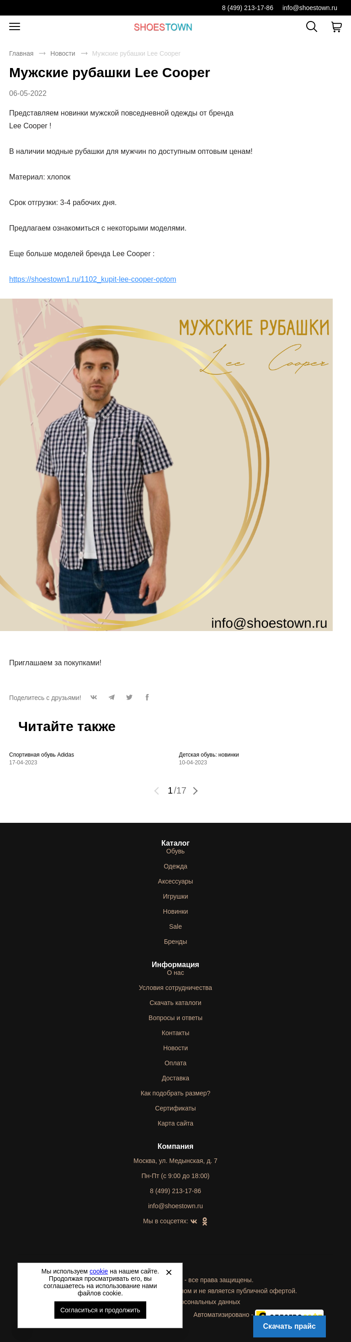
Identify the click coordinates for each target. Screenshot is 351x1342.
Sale (175, 926)
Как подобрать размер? (176, 1093)
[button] (94, 699)
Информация (175, 964)
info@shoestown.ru (309, 7)
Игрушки (175, 896)
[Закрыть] (168, 1272)
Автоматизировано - (258, 1314)
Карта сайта (175, 1123)
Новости (62, 53)
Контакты (175, 1033)
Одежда (175, 866)
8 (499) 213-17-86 (247, 7)
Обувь (175, 851)
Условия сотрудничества (175, 987)
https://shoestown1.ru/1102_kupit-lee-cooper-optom (92, 279)
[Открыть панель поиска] (311, 26)
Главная (21, 53)
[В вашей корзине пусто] (336, 26)
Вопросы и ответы (175, 1017)
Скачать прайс (289, 1326)
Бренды (175, 941)
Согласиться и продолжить (100, 1310)
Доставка (175, 1078)
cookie (99, 1271)
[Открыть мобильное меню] (14, 26)
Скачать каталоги (175, 1002)
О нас (175, 972)
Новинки (175, 911)
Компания (176, 1146)
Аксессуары (175, 881)
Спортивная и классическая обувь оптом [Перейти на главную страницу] (163, 27)
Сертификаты (175, 1108)
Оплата (175, 1063)
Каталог (175, 843)
